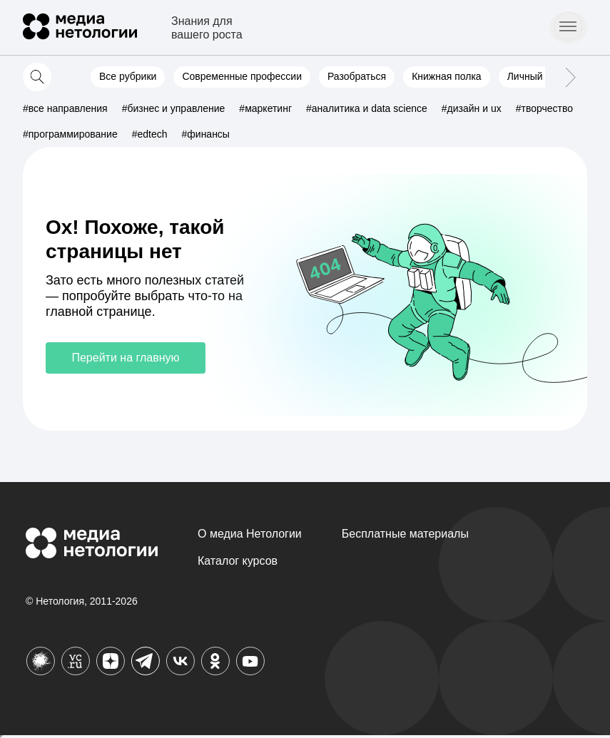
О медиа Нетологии (250, 534)
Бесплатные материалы (405, 534)
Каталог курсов (238, 561)
